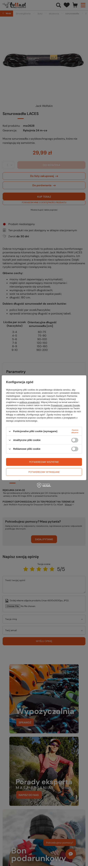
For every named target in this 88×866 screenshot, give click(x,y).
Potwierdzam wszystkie (44, 462)
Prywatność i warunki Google (65, 405)
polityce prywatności (29, 402)
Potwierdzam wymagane (44, 472)
